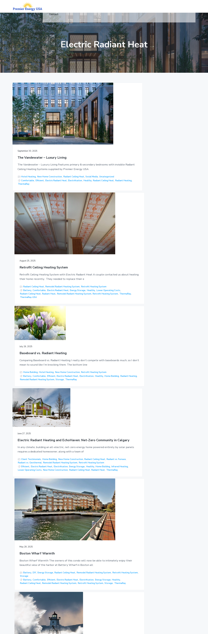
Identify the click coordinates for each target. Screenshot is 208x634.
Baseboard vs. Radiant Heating (166, 130)
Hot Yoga (82, 573)
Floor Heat (181, 331)
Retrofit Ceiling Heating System (98, 133)
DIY (95, 294)
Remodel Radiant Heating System (97, 173)
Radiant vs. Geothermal (51, 313)
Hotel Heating (28, 169)
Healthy (60, 183)
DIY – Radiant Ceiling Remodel (166, 402)
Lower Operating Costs (102, 187)
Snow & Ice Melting (115, 564)
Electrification (48, 183)
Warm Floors (99, 474)
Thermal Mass (35, 476)
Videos (80, 579)
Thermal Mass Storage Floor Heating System (102, 404)
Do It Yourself (150, 460)
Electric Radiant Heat (28, 183)
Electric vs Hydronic (175, 328)
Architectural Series (115, 589)
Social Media (46, 173)
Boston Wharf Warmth (97, 261)
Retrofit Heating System (93, 176)
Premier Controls (114, 595)
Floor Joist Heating (115, 576)
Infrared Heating (42, 330)
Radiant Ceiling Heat (28, 173)
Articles (81, 585)
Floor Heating (167, 310)
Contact (81, 598)
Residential (83, 554)
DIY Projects (149, 439)
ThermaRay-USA (88, 200)
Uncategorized (25, 176)
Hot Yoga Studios (114, 570)
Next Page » (116, 503)
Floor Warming (112, 583)
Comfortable (27, 180)
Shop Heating (87, 453)
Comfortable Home (55, 455)
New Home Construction (49, 169)
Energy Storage (111, 183)
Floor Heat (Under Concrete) (114, 549)
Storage (183, 185)
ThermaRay (23, 190)
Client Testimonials (31, 306)
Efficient (40, 180)
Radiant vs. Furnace (28, 313)
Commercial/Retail (86, 560)
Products (81, 548)
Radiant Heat (109, 190)
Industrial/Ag (83, 566)
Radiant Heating (48, 187)
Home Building (153, 164)
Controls (81, 592)
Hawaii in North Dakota (36, 404)
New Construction (28, 444)
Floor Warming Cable (153, 335)
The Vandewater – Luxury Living (37, 133)
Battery (88, 180)
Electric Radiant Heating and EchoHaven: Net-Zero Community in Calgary (39, 268)
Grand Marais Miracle (159, 273)
